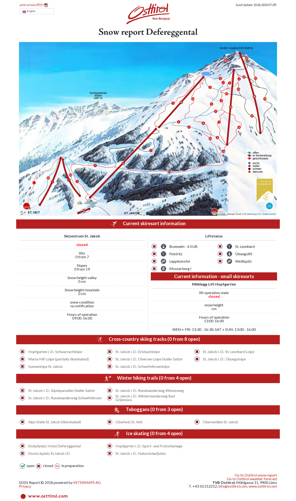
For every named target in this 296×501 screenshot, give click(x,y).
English (28, 11)
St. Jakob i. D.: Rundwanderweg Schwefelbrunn (65, 398)
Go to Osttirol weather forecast (252, 478)
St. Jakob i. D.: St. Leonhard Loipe (228, 351)
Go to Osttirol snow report (256, 475)
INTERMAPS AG (87, 482)
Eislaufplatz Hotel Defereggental (54, 446)
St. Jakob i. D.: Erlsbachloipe (137, 351)
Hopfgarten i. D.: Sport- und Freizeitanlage (148, 446)
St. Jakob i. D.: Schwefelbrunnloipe (142, 366)
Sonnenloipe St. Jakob (45, 366)
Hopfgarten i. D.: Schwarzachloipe (55, 351)
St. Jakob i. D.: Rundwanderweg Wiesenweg (149, 390)
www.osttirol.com (263, 486)
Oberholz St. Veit (128, 422)
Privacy (25, 486)
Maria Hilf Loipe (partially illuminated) (58, 359)
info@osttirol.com (232, 486)
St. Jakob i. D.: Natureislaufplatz (140, 453)
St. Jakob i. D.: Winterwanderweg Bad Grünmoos (145, 398)
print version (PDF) (34, 5)
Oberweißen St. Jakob (220, 422)
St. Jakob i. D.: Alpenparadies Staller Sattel (61, 390)
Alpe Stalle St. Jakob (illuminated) (54, 422)
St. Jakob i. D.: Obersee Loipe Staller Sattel (148, 359)
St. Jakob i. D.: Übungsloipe (224, 359)
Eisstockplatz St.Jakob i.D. (49, 453)
